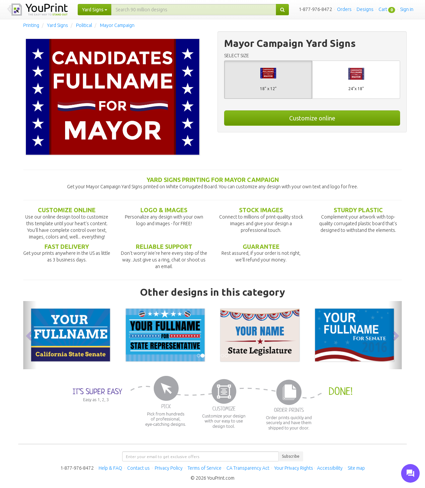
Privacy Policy (169, 468)
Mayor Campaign (117, 25)
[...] (193, 9)
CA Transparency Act (247, 468)
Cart (383, 9)
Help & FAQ (110, 468)
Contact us (138, 468)
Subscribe (290, 456)
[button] (30, 335)
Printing (31, 25)
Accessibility (330, 468)
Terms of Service (204, 468)
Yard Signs (57, 25)
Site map (356, 468)
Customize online (312, 118)
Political (84, 25)
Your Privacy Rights (293, 468)
